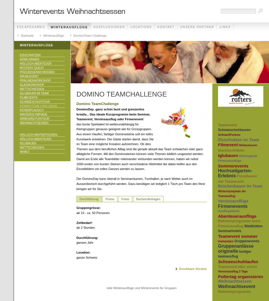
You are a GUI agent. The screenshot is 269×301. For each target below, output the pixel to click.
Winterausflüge (69, 27)
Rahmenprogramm (234, 291)
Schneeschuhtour (35, 101)
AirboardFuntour (229, 134)
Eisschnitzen (30, 55)
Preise (110, 199)
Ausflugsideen (109, 27)
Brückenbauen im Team (240, 186)
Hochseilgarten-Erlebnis (235, 173)
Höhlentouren (248, 145)
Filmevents (29, 97)
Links (225, 27)
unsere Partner (197, 27)
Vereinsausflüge (233, 201)
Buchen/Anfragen (148, 199)
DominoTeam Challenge (89, 35)
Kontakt (165, 27)
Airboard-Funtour (34, 118)
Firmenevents (232, 206)
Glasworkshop (32, 84)
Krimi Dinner (29, 59)
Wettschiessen (32, 89)
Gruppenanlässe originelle (235, 249)
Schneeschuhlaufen (238, 261)
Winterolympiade (33, 114)
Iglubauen (28, 143)
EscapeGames (31, 27)
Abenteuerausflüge (237, 216)
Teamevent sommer (238, 236)
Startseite (27, 35)
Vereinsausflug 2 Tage (233, 271)
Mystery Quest (32, 67)
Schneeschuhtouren (234, 130)
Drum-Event (29, 76)
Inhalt (25, 151)
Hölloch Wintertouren (38, 134)
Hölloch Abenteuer (36, 63)
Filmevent (228, 144)
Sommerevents (233, 165)
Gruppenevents (246, 241)
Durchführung (89, 199)
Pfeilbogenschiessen (37, 72)
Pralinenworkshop (35, 80)
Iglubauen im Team (34, 93)
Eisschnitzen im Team (238, 140)
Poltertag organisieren (240, 276)
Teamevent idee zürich (237, 267)
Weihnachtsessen (34, 123)
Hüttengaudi (248, 156)
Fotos (125, 199)
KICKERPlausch (32, 110)
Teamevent (227, 125)
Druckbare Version (193, 269)
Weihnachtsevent (236, 286)
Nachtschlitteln (231, 150)
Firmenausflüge (229, 160)
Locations (141, 27)
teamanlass (225, 241)
